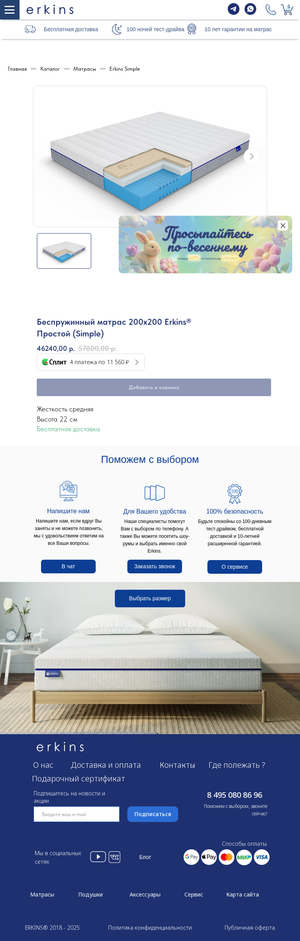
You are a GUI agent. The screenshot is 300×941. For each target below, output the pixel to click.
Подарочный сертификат (78, 778)
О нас (43, 765)
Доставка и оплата (106, 765)
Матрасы (42, 894)
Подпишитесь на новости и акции (69, 797)
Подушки (90, 894)
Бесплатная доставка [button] (71, 29)
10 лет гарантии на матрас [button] (238, 29)
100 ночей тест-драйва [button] (155, 29)
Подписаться (152, 814)
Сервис (193, 894)
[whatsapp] (250, 12)
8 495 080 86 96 (234, 795)
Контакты (177, 765)
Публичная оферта (250, 927)
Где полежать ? (237, 765)
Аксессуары (145, 894)
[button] (116, 29)
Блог (145, 857)
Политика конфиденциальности (150, 927)
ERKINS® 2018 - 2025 (52, 927)
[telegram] (233, 12)
